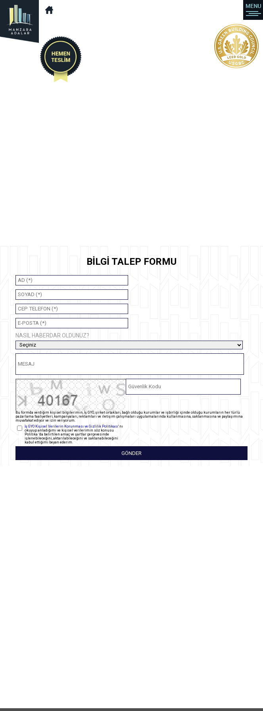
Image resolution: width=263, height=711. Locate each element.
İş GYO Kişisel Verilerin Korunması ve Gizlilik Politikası (71, 426)
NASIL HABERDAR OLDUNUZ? (52, 335)
